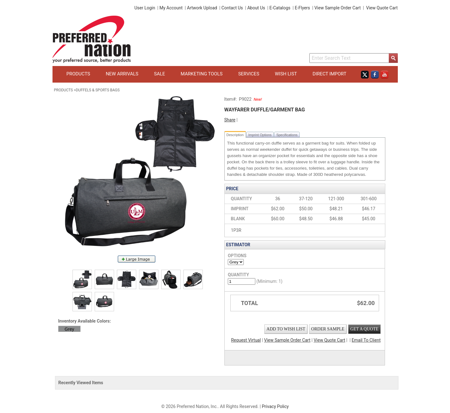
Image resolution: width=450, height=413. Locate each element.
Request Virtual (246, 340)
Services (248, 74)
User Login (144, 7)
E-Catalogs (279, 7)
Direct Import (329, 74)
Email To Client (366, 340)
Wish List (286, 74)
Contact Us (232, 7)
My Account (170, 7)
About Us (256, 7)
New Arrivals (122, 74)
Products (78, 74)
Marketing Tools (201, 74)
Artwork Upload (202, 7)
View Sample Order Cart (337, 7)
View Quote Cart (382, 7)
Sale (159, 74)
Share (230, 119)
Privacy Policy (275, 406)
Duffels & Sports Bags (97, 90)
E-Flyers (302, 7)
